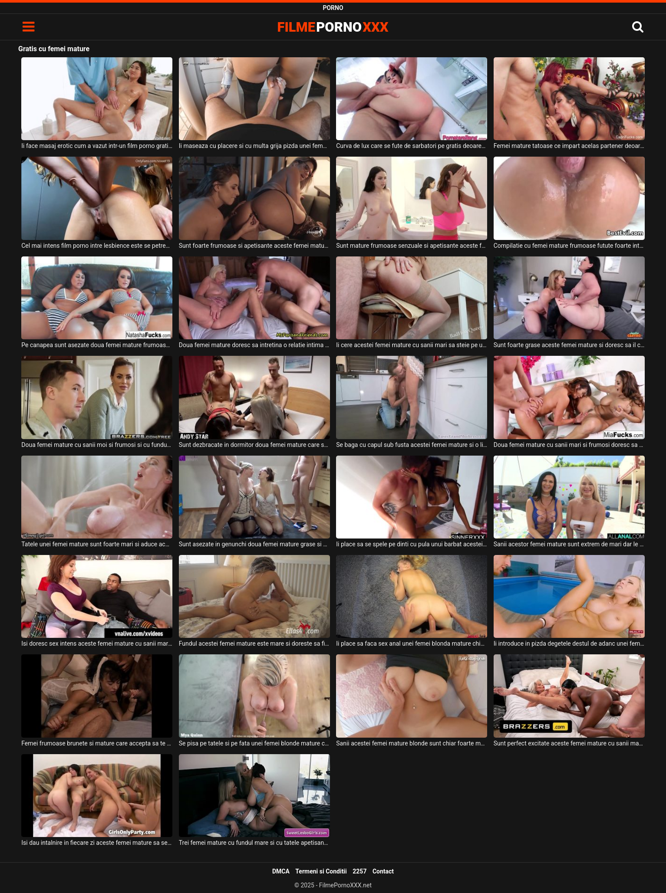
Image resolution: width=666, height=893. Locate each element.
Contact (383, 871)
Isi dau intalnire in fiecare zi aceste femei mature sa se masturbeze (96, 842)
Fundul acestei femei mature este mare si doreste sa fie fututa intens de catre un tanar (254, 643)
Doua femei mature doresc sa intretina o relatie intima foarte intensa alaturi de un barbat (254, 344)
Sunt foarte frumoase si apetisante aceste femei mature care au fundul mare (254, 245)
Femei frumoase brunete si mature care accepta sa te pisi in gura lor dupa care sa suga (96, 743)
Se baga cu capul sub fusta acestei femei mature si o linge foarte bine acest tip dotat (411, 444)
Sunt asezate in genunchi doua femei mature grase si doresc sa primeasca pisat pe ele (254, 544)
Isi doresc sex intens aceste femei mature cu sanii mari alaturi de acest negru (96, 643)
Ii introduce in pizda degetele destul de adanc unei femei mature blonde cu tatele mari (569, 643)
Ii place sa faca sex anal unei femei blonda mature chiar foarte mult (411, 643)
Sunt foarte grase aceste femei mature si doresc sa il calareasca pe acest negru (569, 344)
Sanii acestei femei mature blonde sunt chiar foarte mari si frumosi (411, 743)
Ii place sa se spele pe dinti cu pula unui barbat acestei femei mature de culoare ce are (411, 544)
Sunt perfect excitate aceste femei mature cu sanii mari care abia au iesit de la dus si (569, 743)
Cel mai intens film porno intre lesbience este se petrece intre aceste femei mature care (96, 245)
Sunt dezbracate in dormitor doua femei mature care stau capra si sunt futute (254, 444)
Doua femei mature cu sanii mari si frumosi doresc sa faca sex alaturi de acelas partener (569, 444)
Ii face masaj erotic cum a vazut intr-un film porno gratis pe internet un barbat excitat (96, 145)
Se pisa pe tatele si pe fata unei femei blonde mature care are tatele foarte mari (254, 743)
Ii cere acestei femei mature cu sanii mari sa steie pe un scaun (411, 344)
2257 (359, 871)
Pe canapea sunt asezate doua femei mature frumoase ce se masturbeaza (96, 344)
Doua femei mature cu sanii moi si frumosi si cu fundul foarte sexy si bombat (96, 444)
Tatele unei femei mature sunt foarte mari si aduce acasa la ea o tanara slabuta (96, 544)
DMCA (281, 871)
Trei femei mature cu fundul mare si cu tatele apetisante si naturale (254, 842)
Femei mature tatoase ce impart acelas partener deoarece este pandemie (569, 145)
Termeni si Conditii (320, 871)
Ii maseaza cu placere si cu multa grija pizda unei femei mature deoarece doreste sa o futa (254, 145)
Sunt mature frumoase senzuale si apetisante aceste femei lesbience (411, 245)
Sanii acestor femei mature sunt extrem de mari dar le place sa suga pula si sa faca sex (569, 544)
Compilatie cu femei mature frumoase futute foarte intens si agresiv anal (569, 245)
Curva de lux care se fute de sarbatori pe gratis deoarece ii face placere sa (411, 145)
